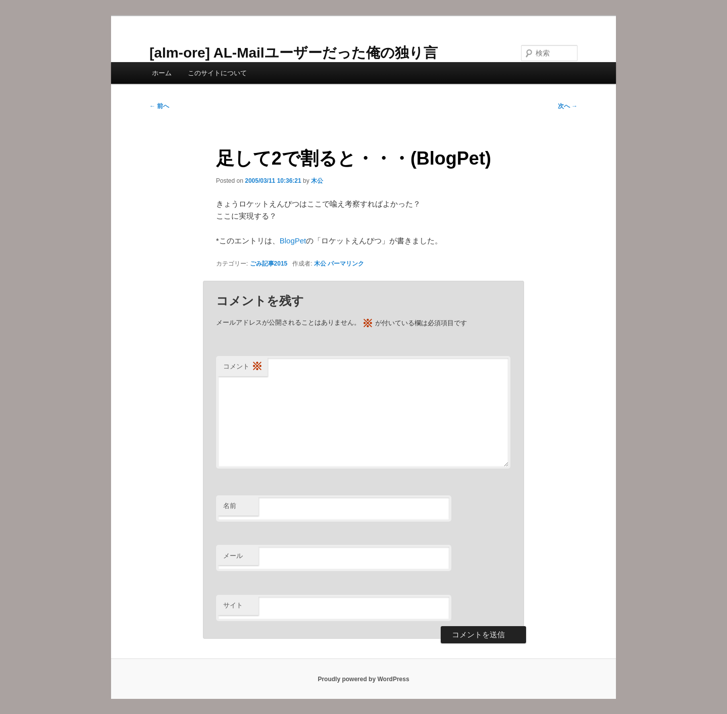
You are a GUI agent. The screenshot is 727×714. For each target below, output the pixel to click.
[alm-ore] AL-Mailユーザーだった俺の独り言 (293, 53)
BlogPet (293, 240)
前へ (159, 106)
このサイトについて (217, 73)
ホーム (162, 73)
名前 (229, 505)
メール (233, 555)
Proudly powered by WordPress (363, 679)
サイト (233, 605)
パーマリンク (346, 263)
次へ (568, 106)
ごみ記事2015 (269, 263)
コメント (243, 367)
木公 (317, 180)
